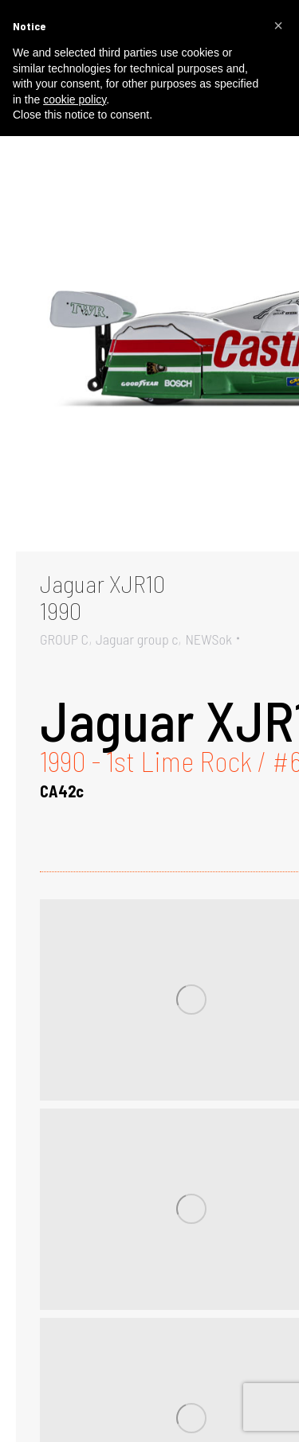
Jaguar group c (137, 639)
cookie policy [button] (74, 99)
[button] (278, 25)
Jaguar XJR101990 (102, 597)
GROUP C (64, 639)
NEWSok (208, 639)
